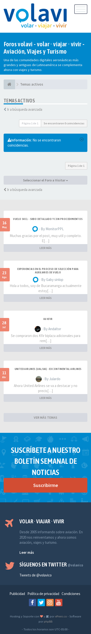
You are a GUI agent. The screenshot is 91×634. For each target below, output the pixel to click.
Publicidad (17, 593)
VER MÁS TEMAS (45, 417)
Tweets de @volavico (35, 575)
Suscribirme (45, 485)
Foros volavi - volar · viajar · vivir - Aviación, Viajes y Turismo (44, 47)
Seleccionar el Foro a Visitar (45, 180)
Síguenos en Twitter (51, 564)
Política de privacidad (43, 593)
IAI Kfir (47, 319)
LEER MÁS (46, 248)
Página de (30, 123)
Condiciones (71, 593)
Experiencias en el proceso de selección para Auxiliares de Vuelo (48, 270)
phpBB (48, 621)
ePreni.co (60, 616)
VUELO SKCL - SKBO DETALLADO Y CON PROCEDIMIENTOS (48, 219)
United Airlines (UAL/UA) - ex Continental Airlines (48, 369)
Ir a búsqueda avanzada (24, 109)
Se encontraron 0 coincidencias (64, 123)
